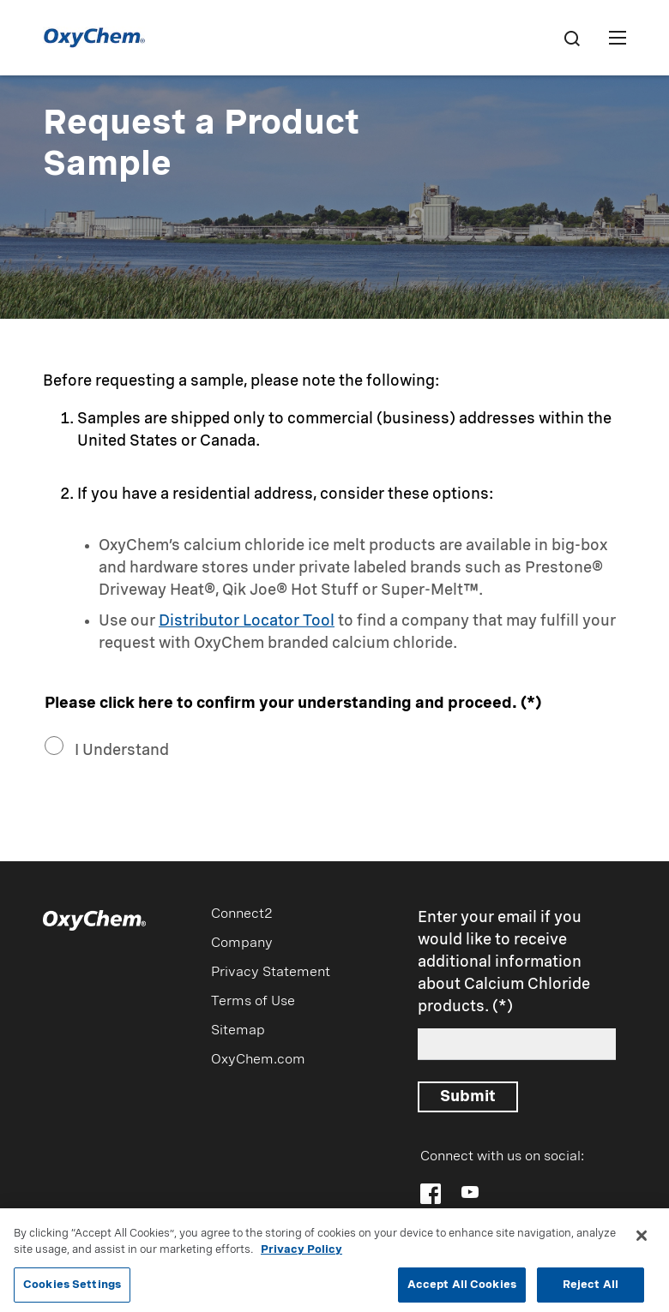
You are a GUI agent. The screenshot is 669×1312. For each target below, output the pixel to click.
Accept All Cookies (461, 1289)
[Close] (641, 1240)
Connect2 (242, 914)
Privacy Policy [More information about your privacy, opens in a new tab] (301, 1254)
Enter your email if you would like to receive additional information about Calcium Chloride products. (504, 962)
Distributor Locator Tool (246, 621)
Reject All (590, 1289)
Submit (468, 1097)
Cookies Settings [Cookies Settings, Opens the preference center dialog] (72, 1289)
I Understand (122, 750)
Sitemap (238, 1031)
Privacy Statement (270, 973)
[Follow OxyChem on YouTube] (470, 1192)
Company (242, 943)
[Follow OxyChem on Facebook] (430, 1193)
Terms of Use (253, 1002)
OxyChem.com (258, 1060)
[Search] (571, 37)
